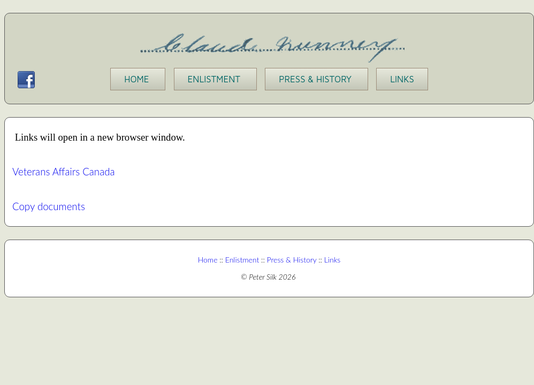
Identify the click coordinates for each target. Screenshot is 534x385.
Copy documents (48, 206)
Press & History (292, 259)
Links (331, 259)
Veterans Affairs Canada (63, 172)
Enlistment (242, 259)
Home (208, 259)
